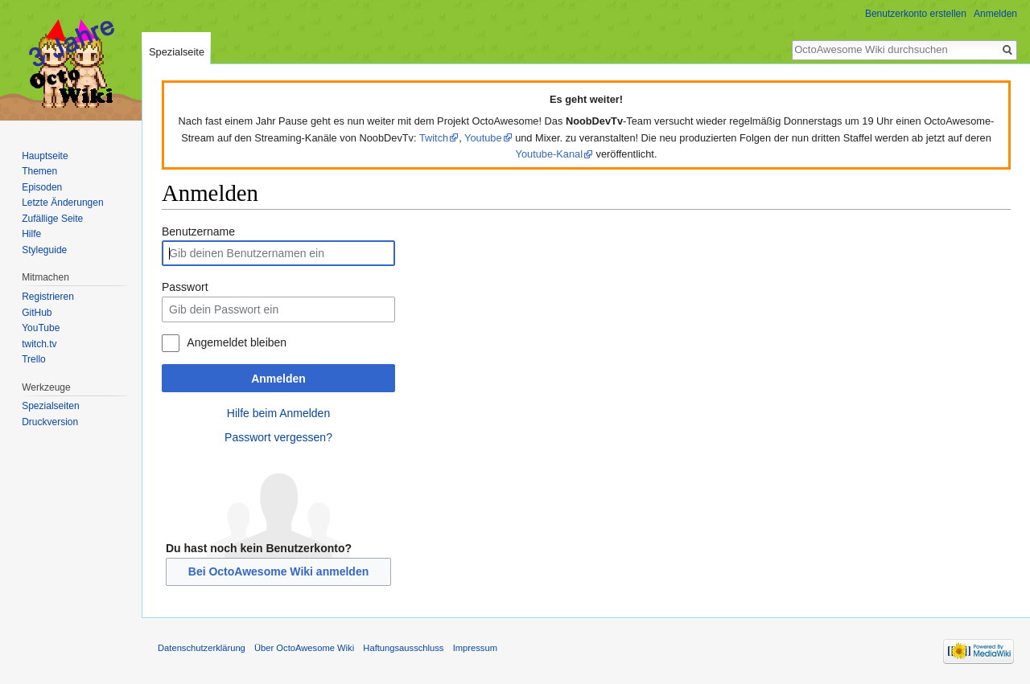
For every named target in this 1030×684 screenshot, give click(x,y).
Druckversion (50, 422)
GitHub (37, 312)
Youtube (483, 138)
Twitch (433, 138)
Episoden (42, 187)
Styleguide (44, 250)
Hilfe (31, 234)
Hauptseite (45, 156)
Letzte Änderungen (62, 202)
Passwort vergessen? (278, 437)
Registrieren (48, 296)
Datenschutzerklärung (201, 648)
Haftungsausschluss (403, 648)
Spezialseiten (50, 406)
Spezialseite (176, 52)
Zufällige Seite (52, 218)
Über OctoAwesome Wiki (304, 648)
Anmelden (278, 378)
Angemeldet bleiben (236, 342)
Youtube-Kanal (549, 154)
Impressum (475, 648)
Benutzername (198, 231)
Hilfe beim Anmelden (278, 413)
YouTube (41, 328)
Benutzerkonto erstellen (915, 13)
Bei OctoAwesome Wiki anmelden (278, 571)
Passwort (185, 287)
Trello (34, 359)
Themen (39, 171)
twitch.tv (39, 344)
